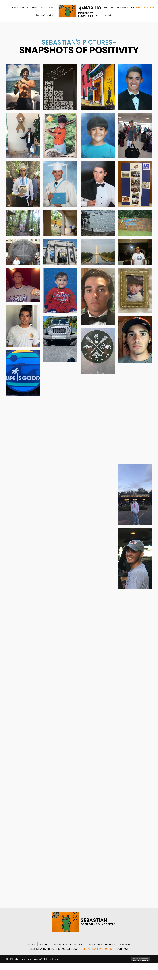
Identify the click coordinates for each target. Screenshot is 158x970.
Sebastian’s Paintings (68, 944)
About (44, 944)
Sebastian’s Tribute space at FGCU (54, 948)
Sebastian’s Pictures (97, 948)
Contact (123, 948)
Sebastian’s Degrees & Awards (109, 944)
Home (31, 944)
